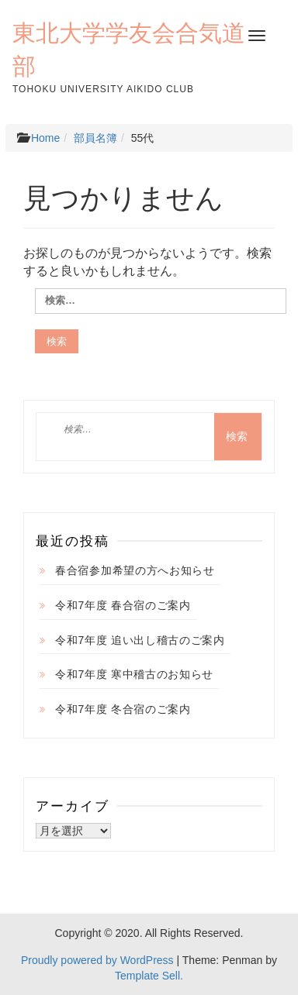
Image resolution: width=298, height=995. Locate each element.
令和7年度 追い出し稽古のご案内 (140, 640)
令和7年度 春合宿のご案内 (123, 605)
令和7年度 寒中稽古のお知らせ (134, 674)
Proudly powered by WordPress (97, 960)
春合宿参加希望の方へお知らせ (135, 570)
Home (45, 138)
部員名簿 (95, 138)
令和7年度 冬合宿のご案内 (123, 709)
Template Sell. (149, 975)
